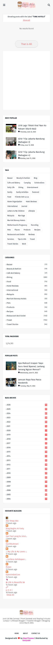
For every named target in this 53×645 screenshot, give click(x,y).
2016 (27, 447)
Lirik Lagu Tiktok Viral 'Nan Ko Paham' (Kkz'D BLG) (32, 127)
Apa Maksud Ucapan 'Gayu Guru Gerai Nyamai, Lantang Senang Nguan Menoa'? (31, 366)
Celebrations (39, 183)
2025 (27, 409)
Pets (9, 230)
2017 (27, 443)
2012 (27, 465)
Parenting (34, 225)
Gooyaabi (26, 640)
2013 (27, 460)
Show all (26, 20)
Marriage (21, 216)
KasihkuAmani (12, 544)
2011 (27, 469)
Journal (24, 206)
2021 (27, 426)
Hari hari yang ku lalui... (16, 536)
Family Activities (22, 192)
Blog (35, 178)
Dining (20, 187)
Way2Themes (28, 638)
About (25, 633)
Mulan (8, 567)
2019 (27, 435)
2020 (27, 430)
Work (24, 244)
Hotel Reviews (31, 202)
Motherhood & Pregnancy (17, 225)
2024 (27, 413)
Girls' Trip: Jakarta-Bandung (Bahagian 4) (31, 154)
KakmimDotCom (13, 574)
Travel (32, 239)
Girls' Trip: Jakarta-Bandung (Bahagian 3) (31, 140)
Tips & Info (22, 239)
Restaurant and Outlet (16, 234)
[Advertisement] (26, 80)
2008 (27, 482)
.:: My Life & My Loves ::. (16, 551)
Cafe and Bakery (13, 183)
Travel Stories (12, 244)
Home (17, 633)
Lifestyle (31, 211)
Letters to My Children (15, 211)
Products (27, 230)
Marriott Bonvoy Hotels (16, 220)
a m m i (9, 590)
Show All (10, 595)
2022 (27, 422)
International (12, 206)
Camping (27, 183)
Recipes (37, 230)
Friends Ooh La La (22, 197)
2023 (27, 418)
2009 (27, 477)
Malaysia (10, 216)
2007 (27, 486)
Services (10, 239)
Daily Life (11, 187)
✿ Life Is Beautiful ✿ (15, 582)
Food (9, 197)
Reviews (31, 234)
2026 (27, 405)
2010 (27, 473)
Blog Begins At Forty (15, 528)
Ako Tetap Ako (12, 521)
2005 (27, 494)
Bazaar (10, 178)
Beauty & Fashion (23, 178)
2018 (27, 439)
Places (17, 230)
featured (35, 192)
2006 (27, 490)
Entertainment (32, 187)
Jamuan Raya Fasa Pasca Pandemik (29, 381)
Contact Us (35, 633)
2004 (27, 499)
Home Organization (14, 202)
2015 (27, 452)
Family (9, 192)
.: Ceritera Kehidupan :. (16, 559)
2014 (27, 456)
